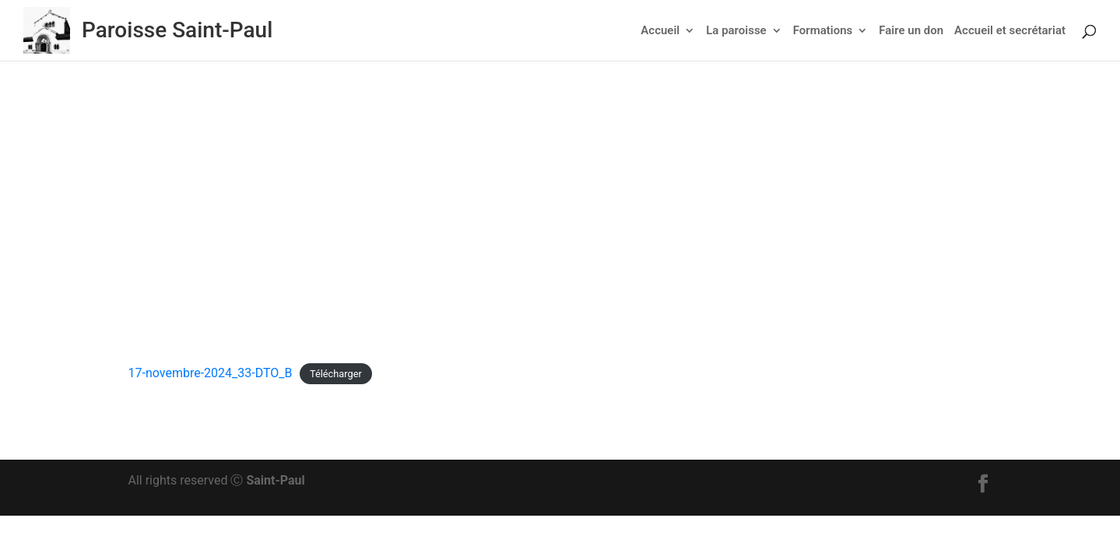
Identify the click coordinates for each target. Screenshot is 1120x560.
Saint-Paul (275, 480)
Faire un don (911, 31)
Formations (823, 31)
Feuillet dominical (616, 231)
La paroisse (736, 31)
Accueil (660, 31)
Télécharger (336, 374)
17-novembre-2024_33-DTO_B (210, 373)
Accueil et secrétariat (1010, 31)
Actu (549, 231)
